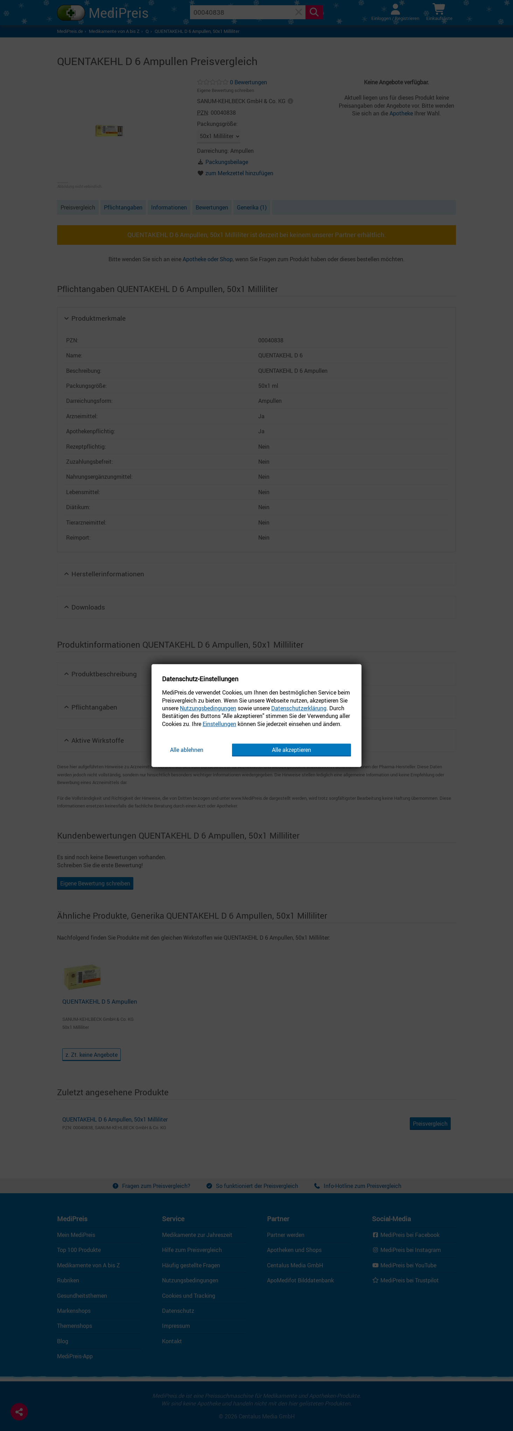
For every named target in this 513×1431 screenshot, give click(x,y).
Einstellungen (219, 724)
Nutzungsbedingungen (208, 708)
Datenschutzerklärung (298, 708)
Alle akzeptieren (291, 750)
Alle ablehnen (186, 750)
